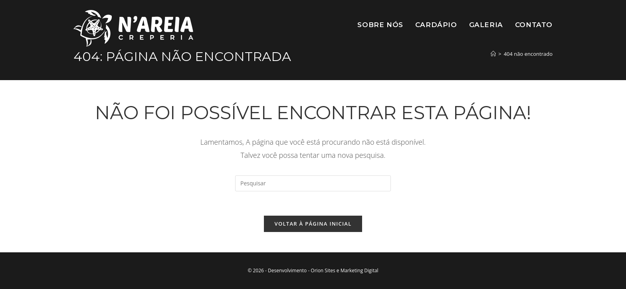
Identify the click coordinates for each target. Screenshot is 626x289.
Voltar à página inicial (312, 223)
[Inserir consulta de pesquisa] (313, 183)
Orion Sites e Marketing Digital (344, 270)
